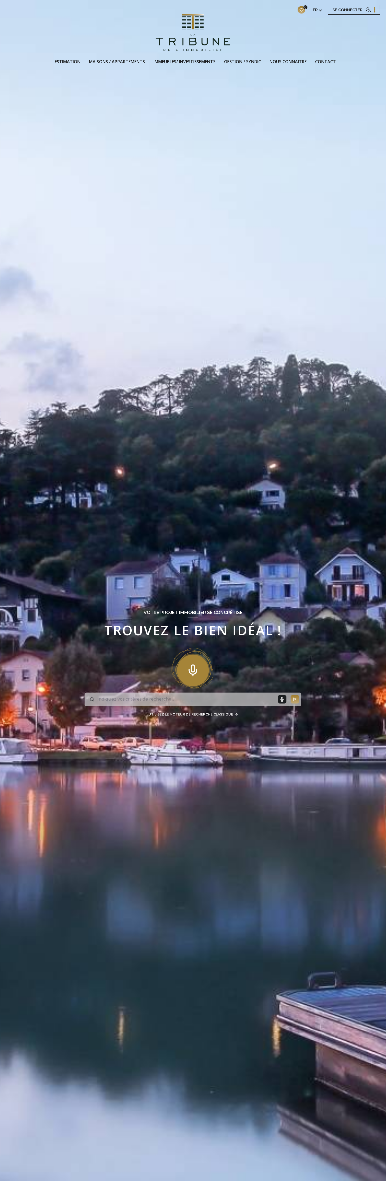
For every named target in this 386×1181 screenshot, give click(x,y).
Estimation (67, 62)
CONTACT (325, 62)
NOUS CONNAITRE (288, 62)
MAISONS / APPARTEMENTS (117, 62)
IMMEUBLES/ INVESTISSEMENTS (184, 62)
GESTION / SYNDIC (242, 62)
